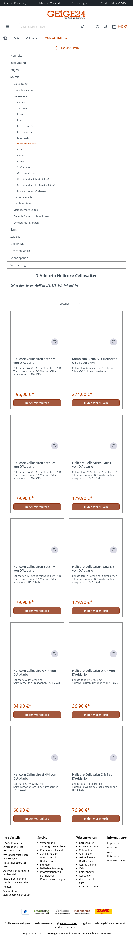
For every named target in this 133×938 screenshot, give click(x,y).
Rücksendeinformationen (54, 850)
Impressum (113, 843)
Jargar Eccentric (25, 126)
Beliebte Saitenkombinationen (31, 216)
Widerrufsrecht (116, 860)
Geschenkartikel (20, 251)
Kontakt (7, 886)
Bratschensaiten (23, 90)
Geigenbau (17, 244)
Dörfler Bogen (87, 861)
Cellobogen (85, 875)
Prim (19, 149)
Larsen (20, 114)
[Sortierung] (70, 303)
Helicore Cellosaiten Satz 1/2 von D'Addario (93, 464)
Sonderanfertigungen (26, 222)
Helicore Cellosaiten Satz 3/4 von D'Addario (34, 464)
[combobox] (48, 26)
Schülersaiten (23, 167)
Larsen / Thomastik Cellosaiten (32, 190)
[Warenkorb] (120, 26)
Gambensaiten (22, 203)
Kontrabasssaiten (24, 197)
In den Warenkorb (37, 403)
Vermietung (18, 265)
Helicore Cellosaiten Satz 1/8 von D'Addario (93, 568)
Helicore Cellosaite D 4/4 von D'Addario (93, 672)
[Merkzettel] (97, 26)
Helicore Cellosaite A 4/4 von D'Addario (34, 672)
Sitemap (45, 864)
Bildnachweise (48, 861)
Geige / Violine (87, 864)
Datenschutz (114, 856)
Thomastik (22, 108)
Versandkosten (68, 923)
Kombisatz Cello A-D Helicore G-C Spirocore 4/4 (95, 360)
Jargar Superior (24, 131)
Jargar (20, 120)
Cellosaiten (20, 96)
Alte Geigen (85, 853)
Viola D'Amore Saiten (26, 210)
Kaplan (20, 155)
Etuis (13, 229)
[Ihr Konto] (106, 26)
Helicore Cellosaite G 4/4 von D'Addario (34, 776)
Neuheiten (17, 56)
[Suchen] (82, 26)
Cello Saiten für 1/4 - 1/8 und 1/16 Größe (36, 184)
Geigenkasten (87, 857)
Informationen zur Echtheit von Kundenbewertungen (52, 875)
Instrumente (18, 63)
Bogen (14, 70)
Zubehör (16, 237)
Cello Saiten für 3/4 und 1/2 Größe (33, 179)
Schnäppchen (19, 258)
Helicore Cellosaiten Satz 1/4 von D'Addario (34, 568)
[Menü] (7, 26)
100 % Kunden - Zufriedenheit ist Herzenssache (13, 847)
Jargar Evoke (23, 137)
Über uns (112, 847)
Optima (20, 161)
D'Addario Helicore (27, 143)
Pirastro (21, 102)
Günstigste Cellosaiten (28, 173)
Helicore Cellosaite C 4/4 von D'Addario (93, 776)
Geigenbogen (87, 872)
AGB (109, 851)
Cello (82, 868)
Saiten (14, 77)
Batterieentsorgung (51, 868)
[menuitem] (54, 844)
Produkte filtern (66, 48)
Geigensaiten (21, 83)
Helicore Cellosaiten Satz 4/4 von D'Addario (34, 360)
